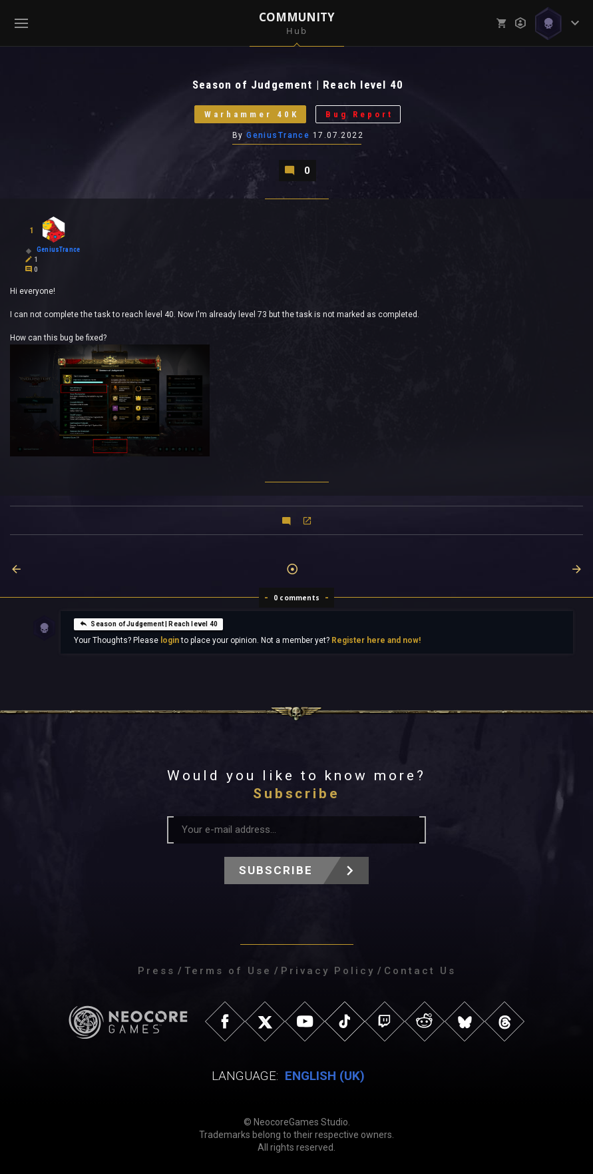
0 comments (296, 597)
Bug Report (359, 114)
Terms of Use (228, 971)
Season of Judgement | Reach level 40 (148, 623)
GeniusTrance (277, 135)
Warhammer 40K (251, 114)
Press (156, 971)
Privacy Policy (328, 971)
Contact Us (420, 971)
